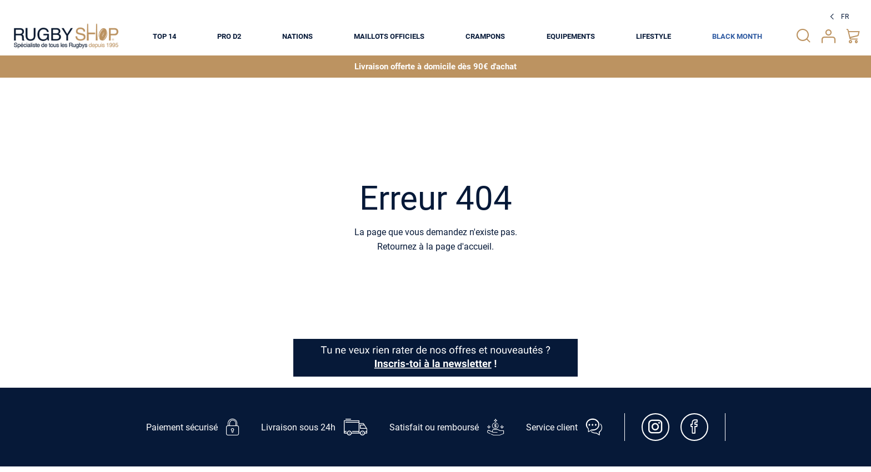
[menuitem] (164, 36)
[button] (838, 16)
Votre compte (828, 36)
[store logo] (66, 36)
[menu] (457, 36)
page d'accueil (464, 246)
